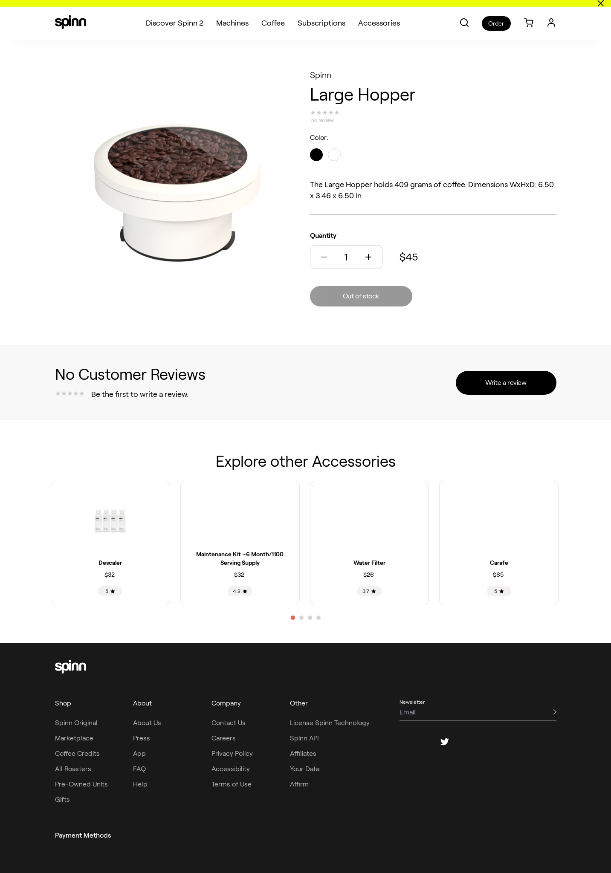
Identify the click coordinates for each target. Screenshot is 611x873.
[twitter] (444, 741)
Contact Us (228, 722)
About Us (147, 722)
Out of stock (361, 296)
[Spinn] (70, 16)
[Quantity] (346, 257)
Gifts (62, 799)
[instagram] (424, 741)
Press (141, 738)
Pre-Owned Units (81, 784)
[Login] (551, 16)
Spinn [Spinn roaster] (320, 75)
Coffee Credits (77, 753)
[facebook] (404, 741)
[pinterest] (465, 741)
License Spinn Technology (330, 722)
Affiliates (303, 753)
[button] (464, 16)
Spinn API (304, 738)
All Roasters (73, 768)
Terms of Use (231, 784)
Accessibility (230, 768)
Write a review (505, 382)
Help (140, 784)
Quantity (323, 235)
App (139, 753)
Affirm (299, 784)
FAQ (139, 768)
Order (496, 16)
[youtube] (485, 741)
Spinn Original (76, 722)
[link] (528, 16)
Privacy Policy (232, 753)
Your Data (304, 768)
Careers (223, 738)
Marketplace (74, 738)
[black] (316, 154)
